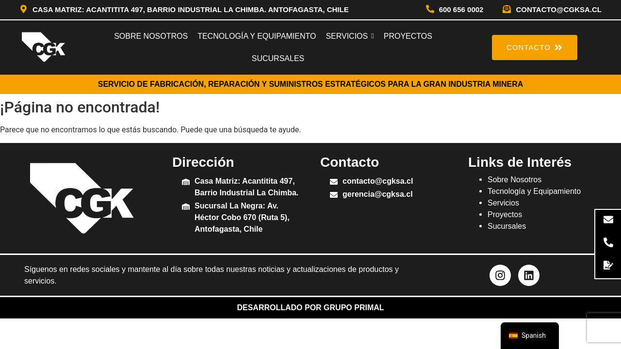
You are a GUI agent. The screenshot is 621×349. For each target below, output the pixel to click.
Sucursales (507, 226)
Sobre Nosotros (514, 179)
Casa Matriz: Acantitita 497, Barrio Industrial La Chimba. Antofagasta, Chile (191, 9)
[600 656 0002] (430, 10)
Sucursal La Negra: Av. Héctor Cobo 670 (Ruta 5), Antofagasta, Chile (242, 217)
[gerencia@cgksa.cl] (334, 195)
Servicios (503, 203)
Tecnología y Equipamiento (534, 191)
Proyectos (505, 214)
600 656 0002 (461, 9)
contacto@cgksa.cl (559, 9)
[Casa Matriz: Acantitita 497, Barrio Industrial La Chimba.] (186, 182)
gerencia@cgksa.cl (378, 194)
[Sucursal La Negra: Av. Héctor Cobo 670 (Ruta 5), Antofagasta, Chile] (186, 207)
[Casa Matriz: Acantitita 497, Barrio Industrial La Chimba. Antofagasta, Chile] (23, 10)
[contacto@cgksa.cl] (507, 10)
